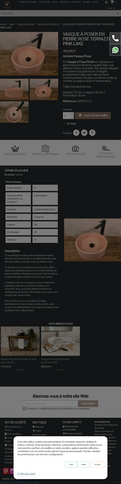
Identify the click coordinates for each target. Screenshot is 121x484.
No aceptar (97, 465)
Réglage (83, 465)
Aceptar (71, 465)
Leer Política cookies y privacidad (26, 474)
